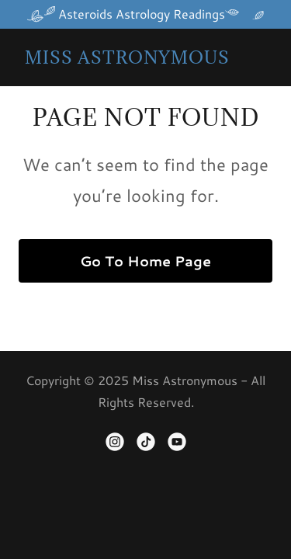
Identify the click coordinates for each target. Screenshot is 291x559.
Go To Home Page (145, 261)
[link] (127, 59)
